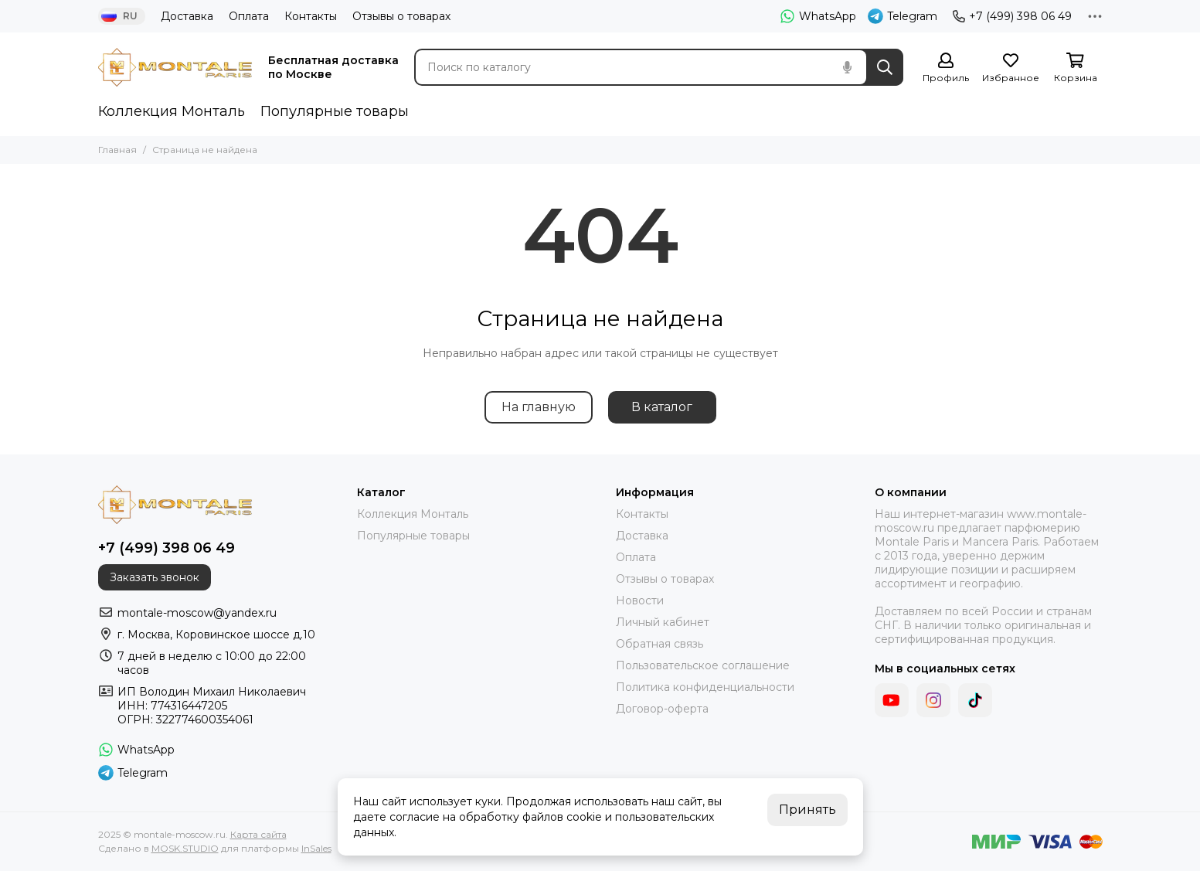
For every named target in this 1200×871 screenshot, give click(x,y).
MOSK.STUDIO (185, 848)
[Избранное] (1010, 68)
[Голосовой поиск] (848, 67)
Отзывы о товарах (401, 16)
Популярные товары (334, 111)
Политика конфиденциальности (705, 687)
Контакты (310, 16)
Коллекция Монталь (171, 111)
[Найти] (884, 67)
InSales (316, 848)
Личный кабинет (662, 622)
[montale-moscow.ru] (175, 67)
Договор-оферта (662, 709)
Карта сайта (258, 834)
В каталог (661, 407)
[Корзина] (1076, 68)
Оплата (249, 16)
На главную (538, 407)
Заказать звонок (154, 577)
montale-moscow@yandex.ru (197, 613)
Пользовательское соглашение (703, 665)
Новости (640, 600)
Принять (807, 809)
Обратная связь (659, 644)
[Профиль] (946, 68)
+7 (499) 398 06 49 (1012, 16)
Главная (117, 149)
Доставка (187, 16)
